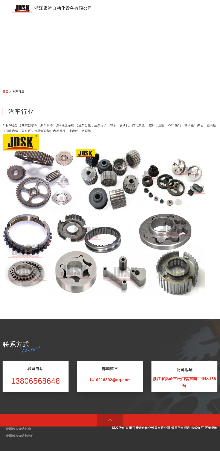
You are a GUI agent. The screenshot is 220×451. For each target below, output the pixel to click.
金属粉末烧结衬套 (18, 429)
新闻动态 (179, 8)
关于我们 (143, 8)
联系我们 (197, 8)
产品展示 (124, 8)
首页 (109, 8)
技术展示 (161, 8)
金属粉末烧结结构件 (20, 435)
